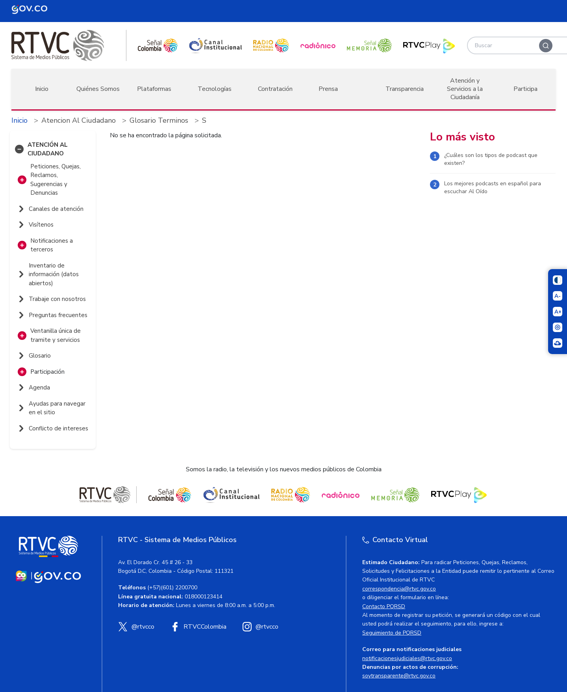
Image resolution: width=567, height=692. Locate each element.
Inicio (41, 89)
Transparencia (404, 89)
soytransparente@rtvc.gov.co (398, 675)
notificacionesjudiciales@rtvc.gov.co (407, 658)
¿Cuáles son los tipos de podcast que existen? (490, 159)
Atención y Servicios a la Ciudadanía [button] (465, 88)
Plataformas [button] (154, 89)
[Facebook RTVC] (198, 626)
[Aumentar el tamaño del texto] (557, 311)
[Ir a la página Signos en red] (557, 343)
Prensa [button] (328, 89)
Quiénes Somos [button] (98, 89)
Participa (525, 89)
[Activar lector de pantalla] (557, 327)
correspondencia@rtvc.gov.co (399, 588)
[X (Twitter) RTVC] (136, 626)
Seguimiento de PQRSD (391, 633)
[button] (19, 149)
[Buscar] (545, 45)
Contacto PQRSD (383, 606)
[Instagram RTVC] (260, 626)
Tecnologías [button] (215, 89)
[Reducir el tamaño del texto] (557, 296)
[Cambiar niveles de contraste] (557, 280)
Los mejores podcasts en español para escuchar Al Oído (492, 187)
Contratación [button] (275, 89)
